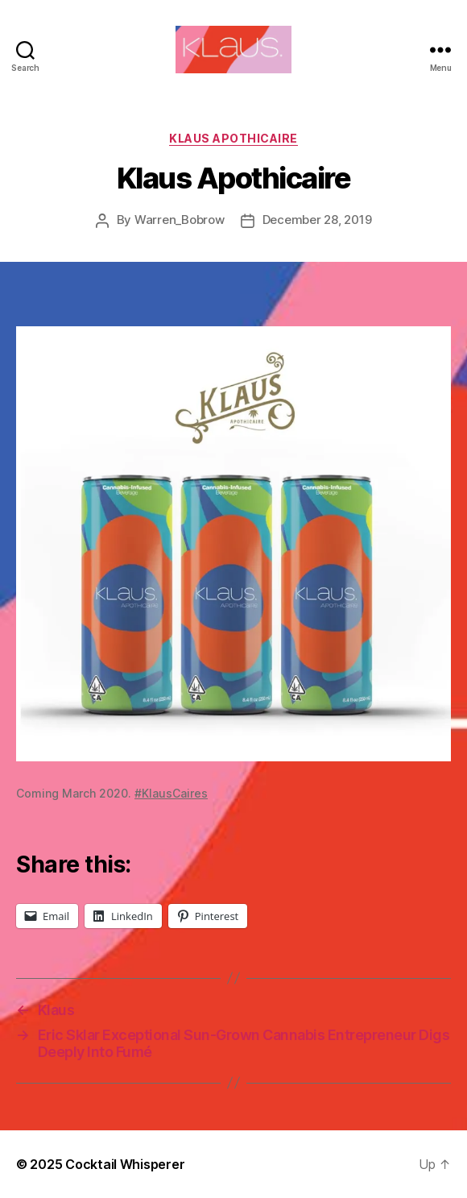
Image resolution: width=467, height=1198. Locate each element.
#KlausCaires (171, 793)
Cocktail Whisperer (124, 1164)
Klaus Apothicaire (233, 138)
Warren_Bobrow (179, 219)
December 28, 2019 (317, 219)
